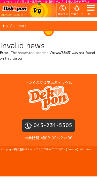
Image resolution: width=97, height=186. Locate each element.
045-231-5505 (53, 125)
